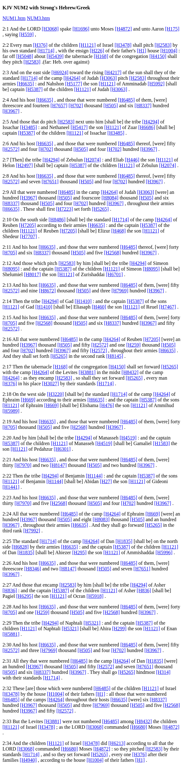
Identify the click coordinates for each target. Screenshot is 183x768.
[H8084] (109, 197)
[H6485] (126, 100)
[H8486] (57, 219)
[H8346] (32, 568)
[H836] (9, 590)
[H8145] (114, 356)
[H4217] (113, 72)
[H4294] (150, 121)
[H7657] (58, 105)
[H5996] (164, 552)
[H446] (132, 159)
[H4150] (157, 56)
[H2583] (163, 45)
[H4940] (28, 760)
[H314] (163, 672)
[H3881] (87, 372)
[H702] (75, 105)
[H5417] (79, 127)
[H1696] (81, 28)
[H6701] (114, 274)
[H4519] (128, 437)
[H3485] (28, 127)
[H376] (40, 45)
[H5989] (10, 411)
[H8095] (10, 268)
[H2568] (112, 252)
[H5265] (100, 209)
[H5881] (10, 634)
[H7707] (28, 236)
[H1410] (83, 301)
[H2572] (10, 149)
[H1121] (87, 45)
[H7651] (50, 181)
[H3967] (10, 111)
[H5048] (24, 56)
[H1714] (45, 50)
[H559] (26, 34)
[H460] (99, 307)
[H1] (141, 50)
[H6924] (59, 72)
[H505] (110, 105)
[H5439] (55, 56)
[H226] (97, 50)
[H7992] (31, 530)
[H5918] (95, 596)
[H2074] (92, 159)
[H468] (118, 230)
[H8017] (32, 274)
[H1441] (10, 487)
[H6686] (146, 127)
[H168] (101, 56)
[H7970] (23, 465)
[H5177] (73, 83)
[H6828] (20, 547)
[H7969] (119, 290)
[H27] (106, 481)
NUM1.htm (14, 18)
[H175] (172, 28)
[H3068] (50, 28)
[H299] (119, 628)
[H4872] (123, 28)
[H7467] (167, 307)
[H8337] (142, 105)
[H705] (9, 252)
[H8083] (101, 519)
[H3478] (123, 45)
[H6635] (25, 83)
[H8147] (58, 465)
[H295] (79, 552)
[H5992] (156, 83)
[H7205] (27, 225)
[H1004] (168, 50)
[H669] (28, 399)
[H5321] (92, 623)
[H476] (107, 405)
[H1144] (94, 475)
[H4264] (71, 78)
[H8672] (47, 290)
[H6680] (138, 727)
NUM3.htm (38, 18)
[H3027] (50, 383)
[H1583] (161, 443)
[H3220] (55, 394)
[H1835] (123, 541)
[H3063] (108, 78)
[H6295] (24, 596)
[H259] (133, 345)
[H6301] (62, 449)
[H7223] (64, 209)
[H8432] (130, 372)
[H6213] (116, 743)
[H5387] (34, 89)
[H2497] (24, 165)
